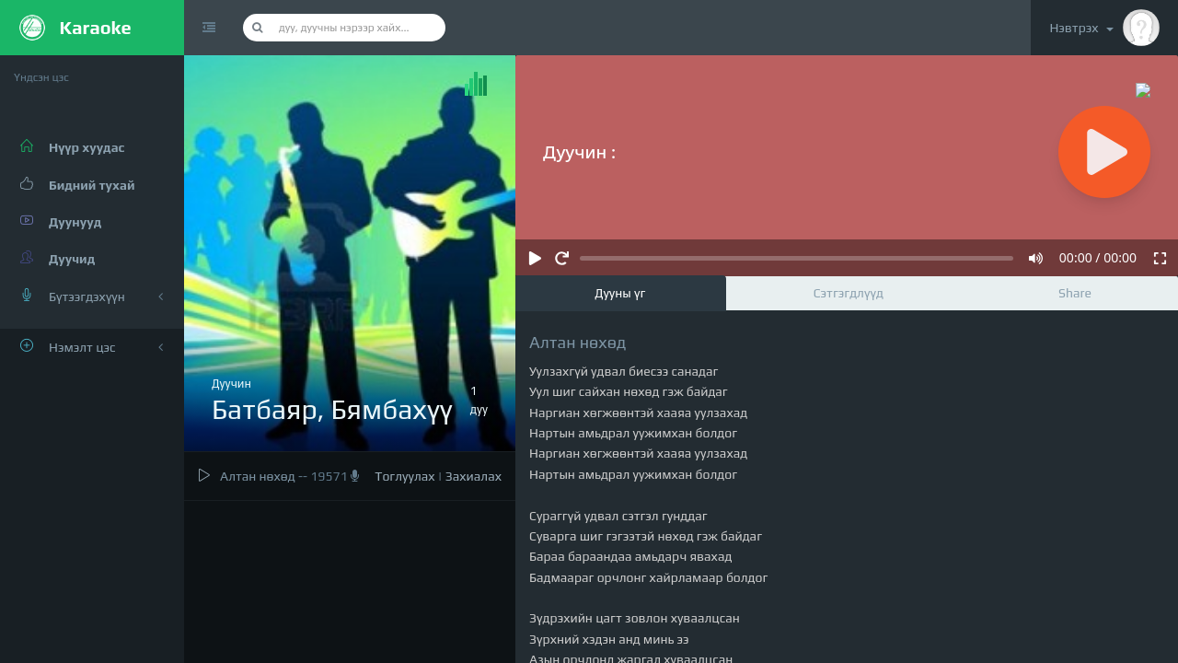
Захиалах (473, 476)
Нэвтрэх (1104, 27)
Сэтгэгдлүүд (849, 292)
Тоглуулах (404, 476)
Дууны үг (620, 292)
